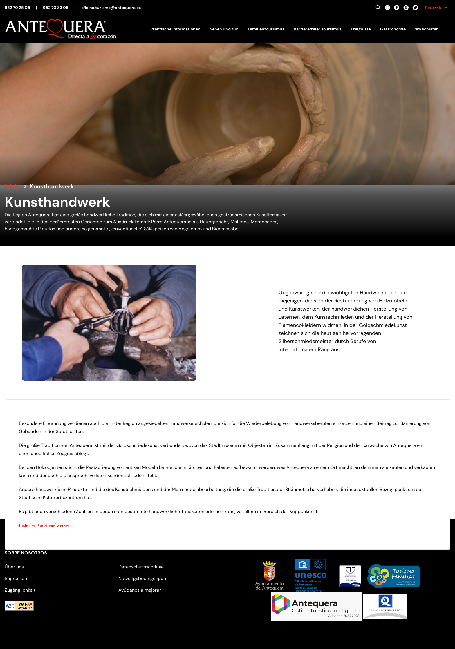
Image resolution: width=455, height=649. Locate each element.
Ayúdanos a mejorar (139, 590)
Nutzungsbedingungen (142, 578)
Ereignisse (361, 29)
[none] (436, 7)
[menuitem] (436, 7)
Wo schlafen (427, 29)
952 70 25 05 (17, 7)
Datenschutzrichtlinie (141, 567)
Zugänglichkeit (20, 590)
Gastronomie (393, 29)
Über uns (14, 567)
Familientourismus (266, 29)
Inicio (12, 186)
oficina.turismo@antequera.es (111, 7)
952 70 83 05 (55, 7)
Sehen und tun (224, 29)
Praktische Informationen (175, 29)
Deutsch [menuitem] (433, 7)
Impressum (16, 578)
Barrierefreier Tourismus (318, 29)
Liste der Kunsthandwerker (44, 525)
